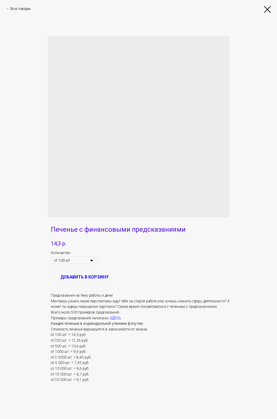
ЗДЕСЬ (115, 318)
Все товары (21, 9)
